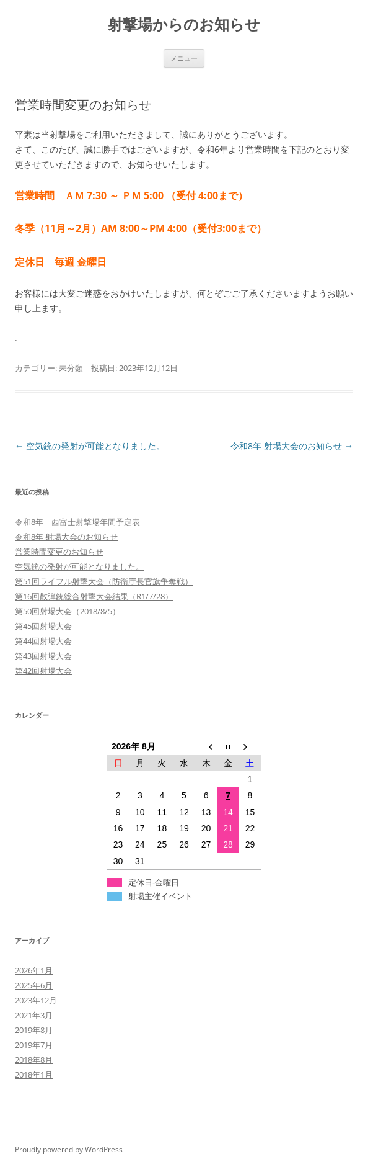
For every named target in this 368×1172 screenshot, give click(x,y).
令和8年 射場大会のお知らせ (291, 446)
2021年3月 (34, 1015)
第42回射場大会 (43, 670)
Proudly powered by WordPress (69, 1149)
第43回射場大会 (43, 655)
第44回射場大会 (43, 640)
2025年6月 (34, 985)
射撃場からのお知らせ (184, 24)
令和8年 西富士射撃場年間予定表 (77, 521)
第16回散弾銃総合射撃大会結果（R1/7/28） (94, 596)
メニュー (184, 58)
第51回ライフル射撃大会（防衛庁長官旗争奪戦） (104, 581)
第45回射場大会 (43, 626)
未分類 (71, 368)
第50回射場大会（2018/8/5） (67, 611)
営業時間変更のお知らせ (59, 551)
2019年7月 (34, 1044)
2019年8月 (34, 1030)
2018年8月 (34, 1059)
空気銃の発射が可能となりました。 (90, 446)
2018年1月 (34, 1074)
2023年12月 (36, 1000)
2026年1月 (34, 970)
